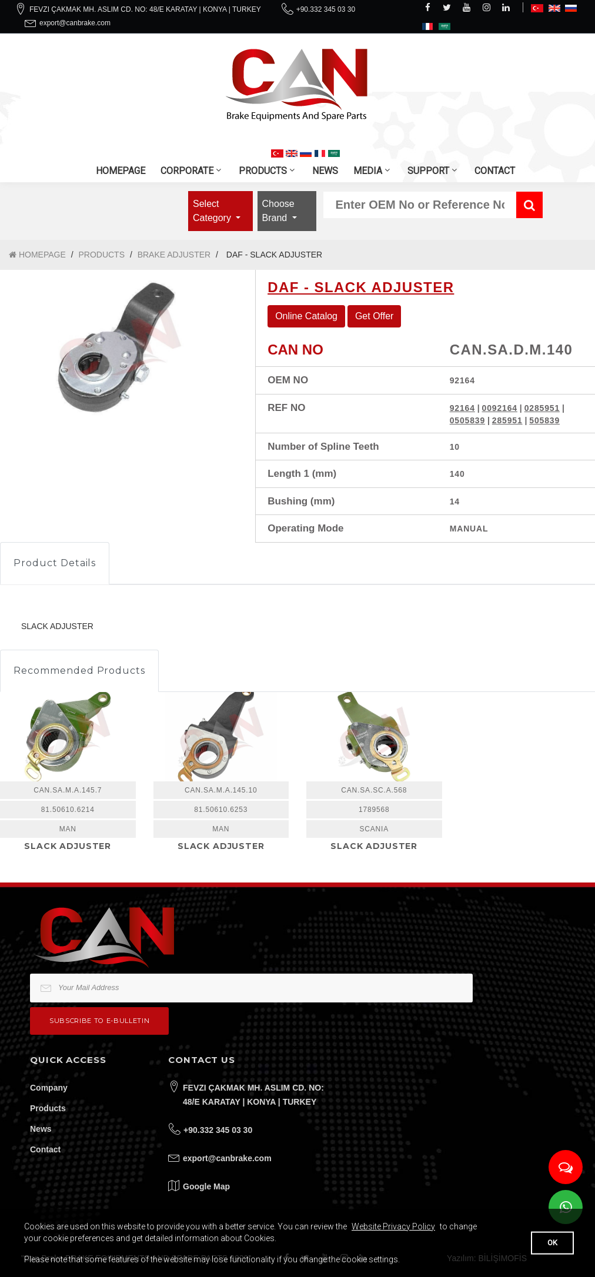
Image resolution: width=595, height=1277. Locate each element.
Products (48, 1108)
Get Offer (374, 316)
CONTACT (494, 170)
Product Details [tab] (55, 563)
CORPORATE (187, 170)
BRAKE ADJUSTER (174, 254)
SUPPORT (428, 170)
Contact (45, 1149)
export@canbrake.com (75, 23)
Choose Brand (278, 211)
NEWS (325, 170)
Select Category (213, 211)
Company (49, 1087)
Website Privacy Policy (393, 1226)
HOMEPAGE (120, 170)
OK (552, 1242)
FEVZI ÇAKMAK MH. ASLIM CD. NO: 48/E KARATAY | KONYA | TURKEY (145, 9)
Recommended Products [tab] (79, 670)
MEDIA (367, 170)
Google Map (206, 1186)
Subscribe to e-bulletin (99, 1021)
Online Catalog (306, 316)
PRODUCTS (263, 170)
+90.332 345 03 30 (325, 9)
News (41, 1129)
